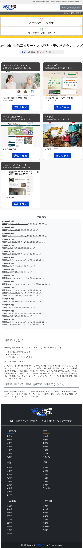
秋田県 (9, 450)
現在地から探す (22, 421)
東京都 (45, 453)
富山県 (9, 471)
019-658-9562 (10, 149)
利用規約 (33, 421)
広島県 (9, 516)
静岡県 (9, 491)
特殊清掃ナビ (66, 13)
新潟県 (9, 467)
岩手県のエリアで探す (41, 22)
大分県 (45, 519)
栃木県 (45, 439)
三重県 (45, 467)
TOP (11, 421)
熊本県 (45, 516)
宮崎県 (45, 523)
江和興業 (49, 116)
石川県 (9, 474)
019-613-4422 (10, 197)
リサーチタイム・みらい (15, 65)
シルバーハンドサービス (15, 165)
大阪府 (45, 478)
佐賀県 (45, 509)
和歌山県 (46, 488)
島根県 (9, 509)
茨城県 (45, 436)
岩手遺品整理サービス (14, 116)
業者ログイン (54, 421)
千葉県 (45, 450)
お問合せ (43, 421)
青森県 (9, 439)
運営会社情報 (67, 421)
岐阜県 (9, 488)
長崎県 (45, 512)
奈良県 (45, 485)
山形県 (9, 453)
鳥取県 (9, 506)
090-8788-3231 (11, 101)
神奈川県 (46, 457)
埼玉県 (45, 446)
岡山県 (9, 512)
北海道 (9, 436)
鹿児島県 (46, 526)
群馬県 (45, 443)
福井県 (9, 478)
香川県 (9, 526)
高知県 (9, 533)
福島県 (9, 457)
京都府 (45, 474)
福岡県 (45, 506)
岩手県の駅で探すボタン (41, 32)
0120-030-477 (52, 101)
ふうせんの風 (51, 65)
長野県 (9, 485)
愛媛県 (9, 530)
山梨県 (9, 481)
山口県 (9, 519)
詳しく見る (20, 107)
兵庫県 (45, 481)
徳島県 (9, 523)
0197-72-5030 (52, 149)
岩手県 (4, 224)
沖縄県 (45, 530)
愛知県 (9, 495)
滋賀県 (45, 471)
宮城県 (9, 446)
